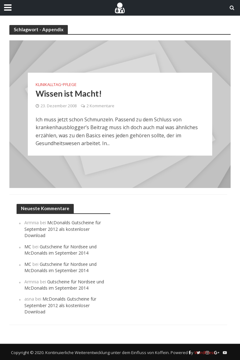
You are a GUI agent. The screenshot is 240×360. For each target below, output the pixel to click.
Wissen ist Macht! (69, 94)
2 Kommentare (100, 106)
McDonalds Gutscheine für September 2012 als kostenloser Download (62, 229)
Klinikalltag (48, 84)
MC (27, 247)
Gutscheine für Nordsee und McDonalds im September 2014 (60, 250)
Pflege (70, 84)
